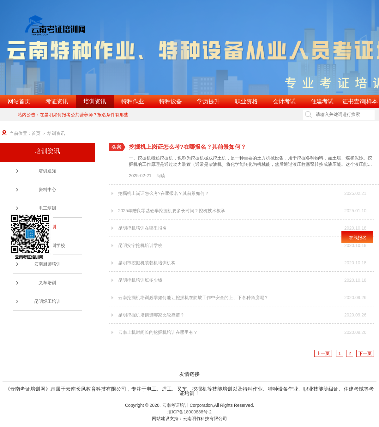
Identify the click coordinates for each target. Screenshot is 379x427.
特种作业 (132, 101)
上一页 (323, 353)
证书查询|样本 (360, 101)
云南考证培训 (175, 405)
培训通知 (47, 170)
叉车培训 (47, 282)
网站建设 (161, 418)
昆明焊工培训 (47, 301)
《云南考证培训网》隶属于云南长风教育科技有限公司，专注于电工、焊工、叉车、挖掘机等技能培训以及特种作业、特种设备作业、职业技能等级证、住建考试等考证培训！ (189, 389)
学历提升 (208, 101)
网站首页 (19, 101)
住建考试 (322, 101)
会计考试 (284, 101)
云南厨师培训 (47, 264)
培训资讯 (94, 101)
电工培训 (47, 208)
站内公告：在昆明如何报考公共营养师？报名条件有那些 (73, 114)
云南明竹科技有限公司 (205, 418)
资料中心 (47, 189)
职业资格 (246, 101)
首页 (36, 133)
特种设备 (170, 101)
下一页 (365, 353)
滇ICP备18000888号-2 (189, 411)
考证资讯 (56, 101)
